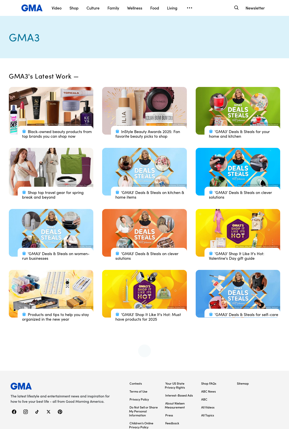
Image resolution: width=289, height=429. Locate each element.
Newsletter (255, 8)
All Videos (207, 407)
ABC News (208, 391)
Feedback (172, 423)
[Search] (236, 7)
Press (169, 415)
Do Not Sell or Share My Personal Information (143, 411)
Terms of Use (138, 391)
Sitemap (243, 383)
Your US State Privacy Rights (175, 385)
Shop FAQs (208, 383)
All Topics (207, 415)
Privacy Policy (139, 399)
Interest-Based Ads (179, 395)
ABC (204, 399)
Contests (135, 383)
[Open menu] (189, 8)
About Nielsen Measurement (175, 405)
